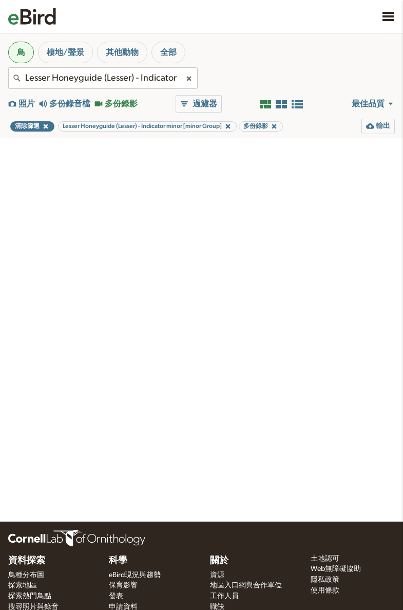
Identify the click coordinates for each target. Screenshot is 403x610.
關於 (219, 560)
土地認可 (325, 558)
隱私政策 (325, 579)
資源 (217, 575)
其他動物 (122, 52)
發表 (116, 596)
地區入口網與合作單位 (246, 585)
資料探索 (26, 560)
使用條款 (325, 590)
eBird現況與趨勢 (135, 575)
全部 (168, 52)
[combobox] (103, 78)
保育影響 (123, 585)
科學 (118, 560)
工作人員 (224, 596)
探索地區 (22, 585)
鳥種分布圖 (26, 575)
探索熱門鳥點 (29, 596)
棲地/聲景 (65, 52)
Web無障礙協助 (336, 568)
